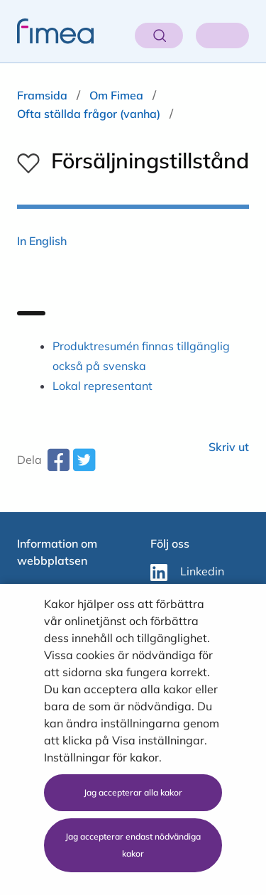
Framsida (42, 95)
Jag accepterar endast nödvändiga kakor (133, 845)
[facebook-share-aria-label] (58, 465)
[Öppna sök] (159, 35)
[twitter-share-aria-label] (83, 465)
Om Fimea (116, 95)
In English (42, 241)
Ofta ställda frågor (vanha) (88, 114)
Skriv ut (229, 447)
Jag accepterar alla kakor (133, 792)
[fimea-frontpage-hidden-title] (47, 31)
